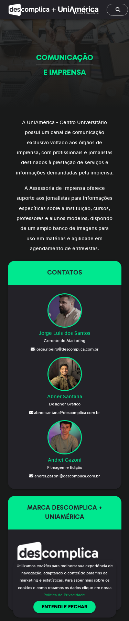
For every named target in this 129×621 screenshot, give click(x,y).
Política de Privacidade (64, 595)
